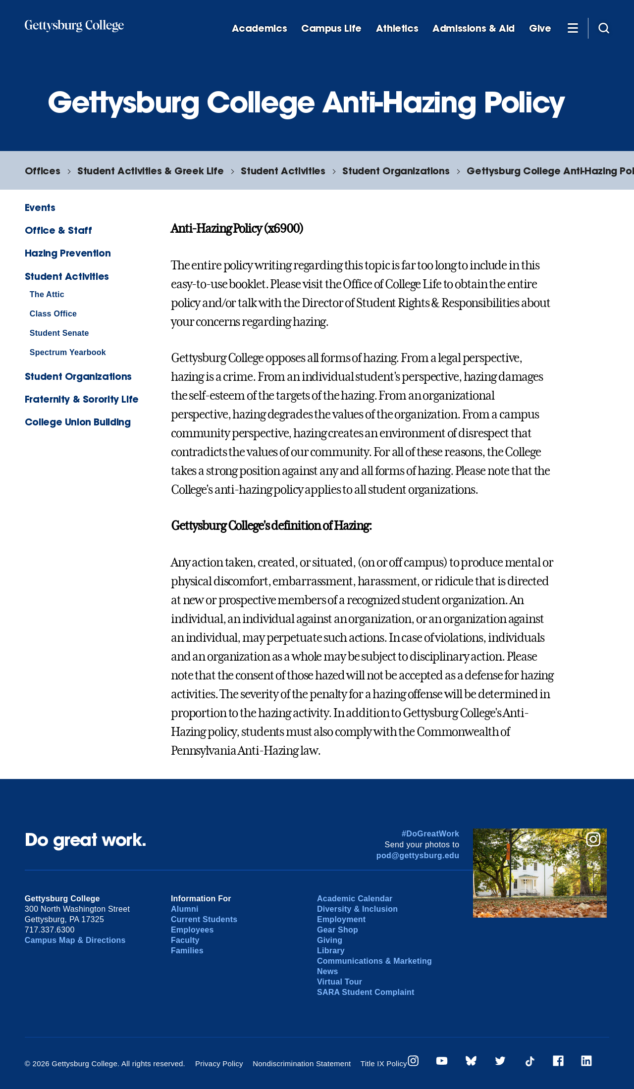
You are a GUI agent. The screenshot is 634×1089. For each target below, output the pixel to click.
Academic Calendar (355, 898)
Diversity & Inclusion (357, 909)
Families (187, 950)
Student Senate (59, 333)
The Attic (47, 294)
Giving (329, 940)
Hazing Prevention (67, 253)
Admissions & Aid (473, 28)
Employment (341, 919)
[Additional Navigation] (572, 28)
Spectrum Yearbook (68, 352)
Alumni (185, 909)
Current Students (204, 919)
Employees (192, 930)
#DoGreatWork (431, 834)
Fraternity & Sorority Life (82, 399)
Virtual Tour (339, 982)
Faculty (185, 940)
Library (331, 950)
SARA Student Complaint (366, 992)
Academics (259, 28)
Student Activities (283, 170)
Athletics (397, 28)
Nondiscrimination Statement (302, 1063)
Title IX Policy (384, 1063)
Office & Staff (58, 230)
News (327, 971)
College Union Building (78, 421)
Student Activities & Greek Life (150, 170)
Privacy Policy (219, 1063)
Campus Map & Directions (75, 940)
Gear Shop (337, 930)
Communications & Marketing (374, 961)
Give (540, 28)
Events (40, 207)
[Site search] (603, 28)
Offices (42, 170)
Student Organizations (395, 170)
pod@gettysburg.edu (418, 855)
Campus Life (331, 28)
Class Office (53, 314)
